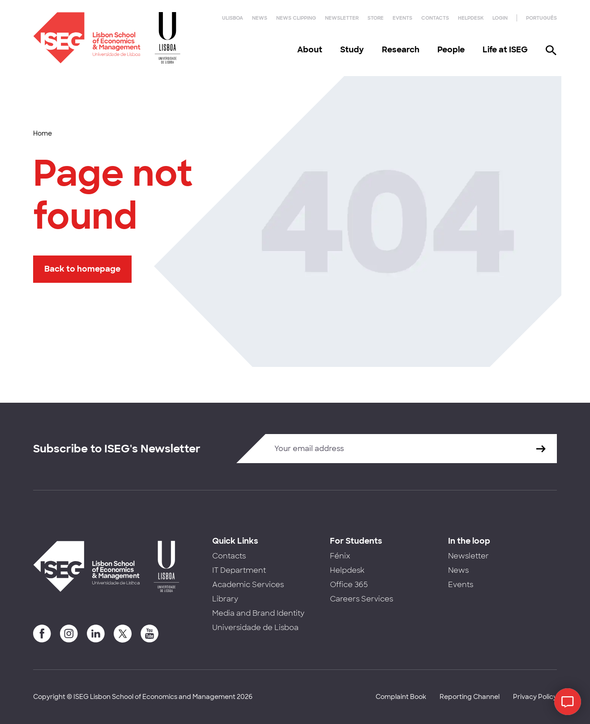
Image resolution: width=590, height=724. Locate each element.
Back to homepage (82, 269)
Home (42, 133)
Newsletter (342, 18)
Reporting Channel (470, 697)
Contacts (435, 18)
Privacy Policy (535, 697)
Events (402, 18)
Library (225, 599)
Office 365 (349, 584)
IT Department (239, 570)
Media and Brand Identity (258, 613)
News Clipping (296, 18)
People (451, 49)
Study (352, 49)
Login (500, 18)
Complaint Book (401, 697)
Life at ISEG (505, 49)
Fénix (340, 556)
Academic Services (248, 584)
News (259, 18)
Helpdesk (470, 18)
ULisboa (232, 18)
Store (376, 18)
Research (400, 49)
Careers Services (361, 599)
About (309, 49)
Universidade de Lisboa (255, 627)
